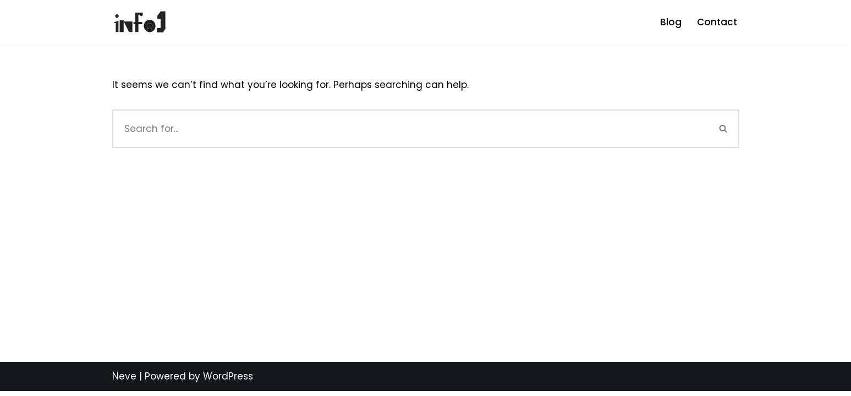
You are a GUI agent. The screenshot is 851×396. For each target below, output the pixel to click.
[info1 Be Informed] (139, 22)
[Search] (410, 128)
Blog (671, 22)
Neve (124, 381)
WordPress (228, 381)
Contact (717, 22)
